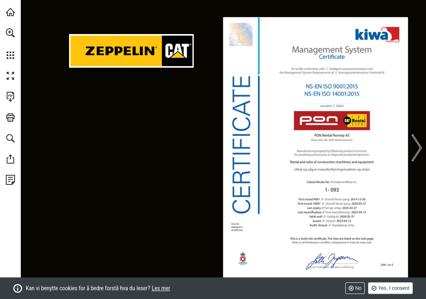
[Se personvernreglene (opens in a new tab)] (10, 179)
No (358, 288)
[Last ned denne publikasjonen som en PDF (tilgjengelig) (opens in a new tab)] (10, 96)
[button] (10, 32)
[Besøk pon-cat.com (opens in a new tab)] (10, 12)
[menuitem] (10, 43)
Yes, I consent (393, 288)
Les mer (161, 288)
